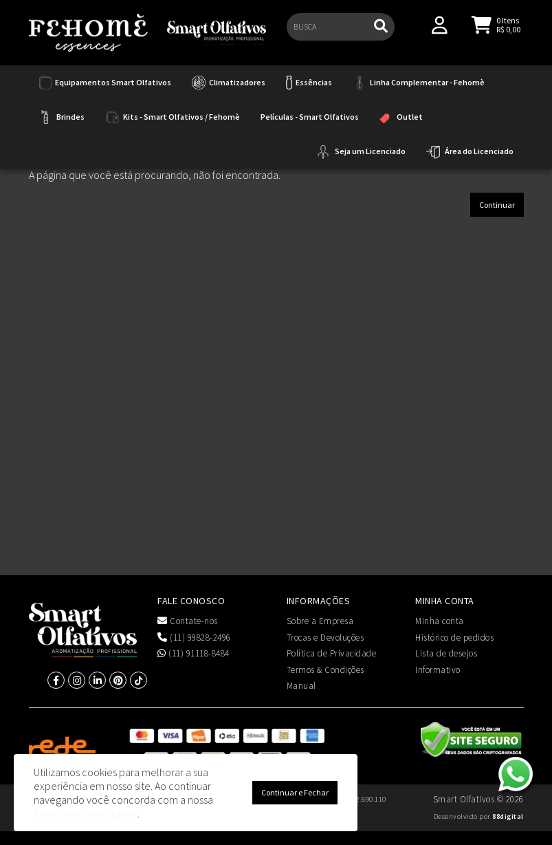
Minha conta (439, 621)
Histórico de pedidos (454, 637)
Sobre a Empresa (320, 621)
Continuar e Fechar (295, 792)
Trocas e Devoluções (325, 637)
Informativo (438, 670)
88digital (508, 816)
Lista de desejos (446, 653)
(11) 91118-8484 (193, 653)
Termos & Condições (325, 670)
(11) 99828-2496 (194, 637)
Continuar (497, 205)
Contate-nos (187, 621)
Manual (301, 686)
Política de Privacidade (332, 653)
